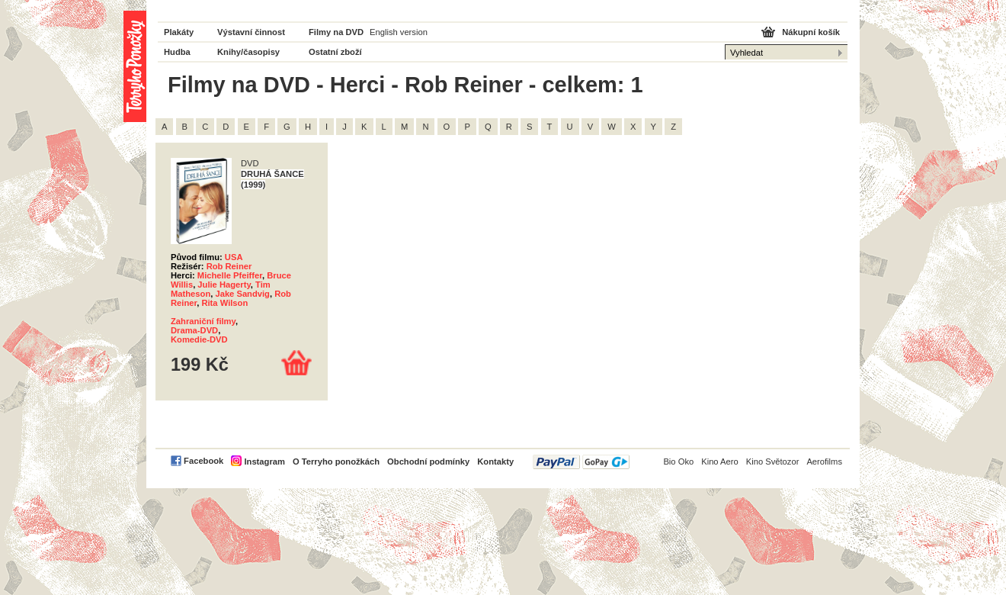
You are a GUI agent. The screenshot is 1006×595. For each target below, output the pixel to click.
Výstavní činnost (251, 32)
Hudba (177, 51)
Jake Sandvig (242, 293)
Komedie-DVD (199, 339)
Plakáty (179, 32)
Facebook (203, 460)
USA (234, 257)
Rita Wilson (224, 302)
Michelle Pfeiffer (229, 275)
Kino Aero (719, 461)
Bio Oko (678, 461)
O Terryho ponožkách (336, 461)
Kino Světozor (772, 461)
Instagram (264, 461)
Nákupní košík (811, 32)
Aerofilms (824, 461)
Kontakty (495, 461)
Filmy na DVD (336, 32)
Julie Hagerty (223, 284)
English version (399, 32)
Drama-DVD (194, 330)
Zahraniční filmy (203, 321)
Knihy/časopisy (248, 51)
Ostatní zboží (335, 51)
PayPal (581, 462)
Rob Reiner (229, 266)
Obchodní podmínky (428, 461)
